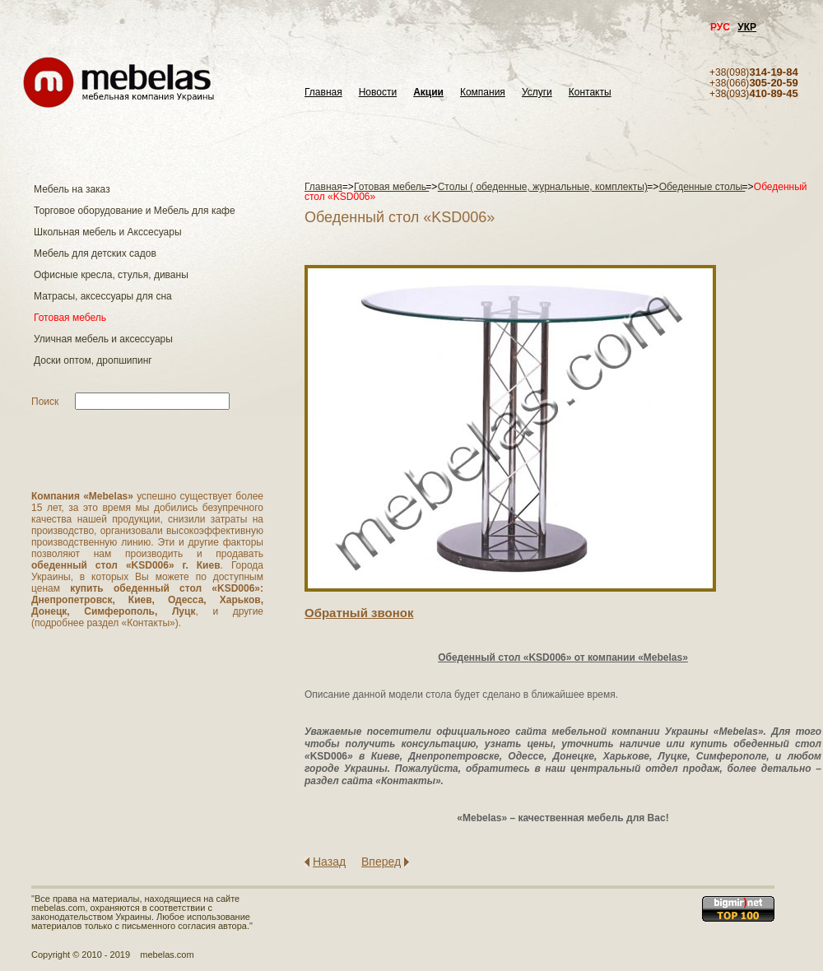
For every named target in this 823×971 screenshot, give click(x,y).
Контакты (590, 92)
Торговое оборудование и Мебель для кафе (134, 210)
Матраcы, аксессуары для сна (103, 296)
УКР (746, 27)
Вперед (381, 861)
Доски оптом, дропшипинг (93, 360)
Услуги (537, 92)
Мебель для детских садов (95, 253)
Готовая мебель (70, 317)
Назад (329, 861)
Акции (428, 92)
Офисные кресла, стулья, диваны (111, 275)
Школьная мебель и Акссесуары (108, 232)
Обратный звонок (359, 613)
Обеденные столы (702, 187)
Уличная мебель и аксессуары (103, 339)
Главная (323, 92)
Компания (482, 92)
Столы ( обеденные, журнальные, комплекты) (543, 187)
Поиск (44, 401)
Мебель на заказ (72, 189)
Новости (378, 92)
